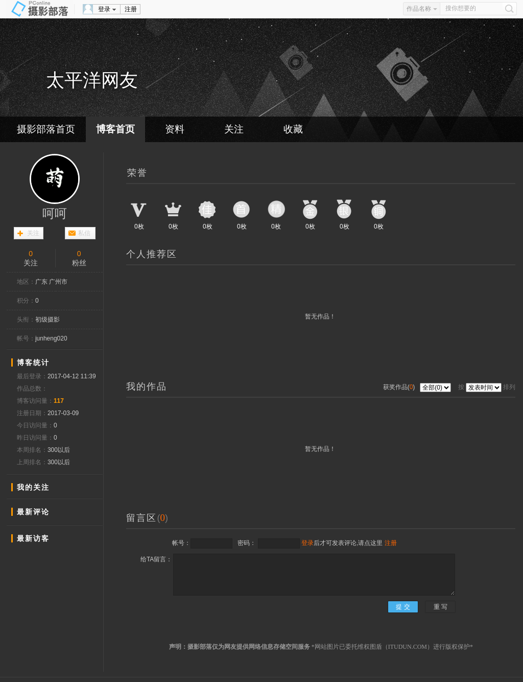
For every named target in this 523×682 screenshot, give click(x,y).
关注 (234, 129)
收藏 (293, 129)
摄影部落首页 (46, 129)
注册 (131, 9)
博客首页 (115, 129)
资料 (174, 129)
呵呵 (54, 213)
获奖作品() (400, 387)
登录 (104, 9)
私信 (84, 233)
